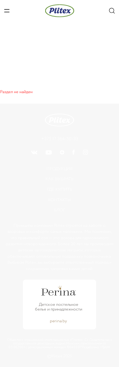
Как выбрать (59, 179)
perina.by (58, 321)
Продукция (59, 169)
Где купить (59, 190)
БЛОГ (59, 210)
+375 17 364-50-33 (59, 138)
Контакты (59, 200)
